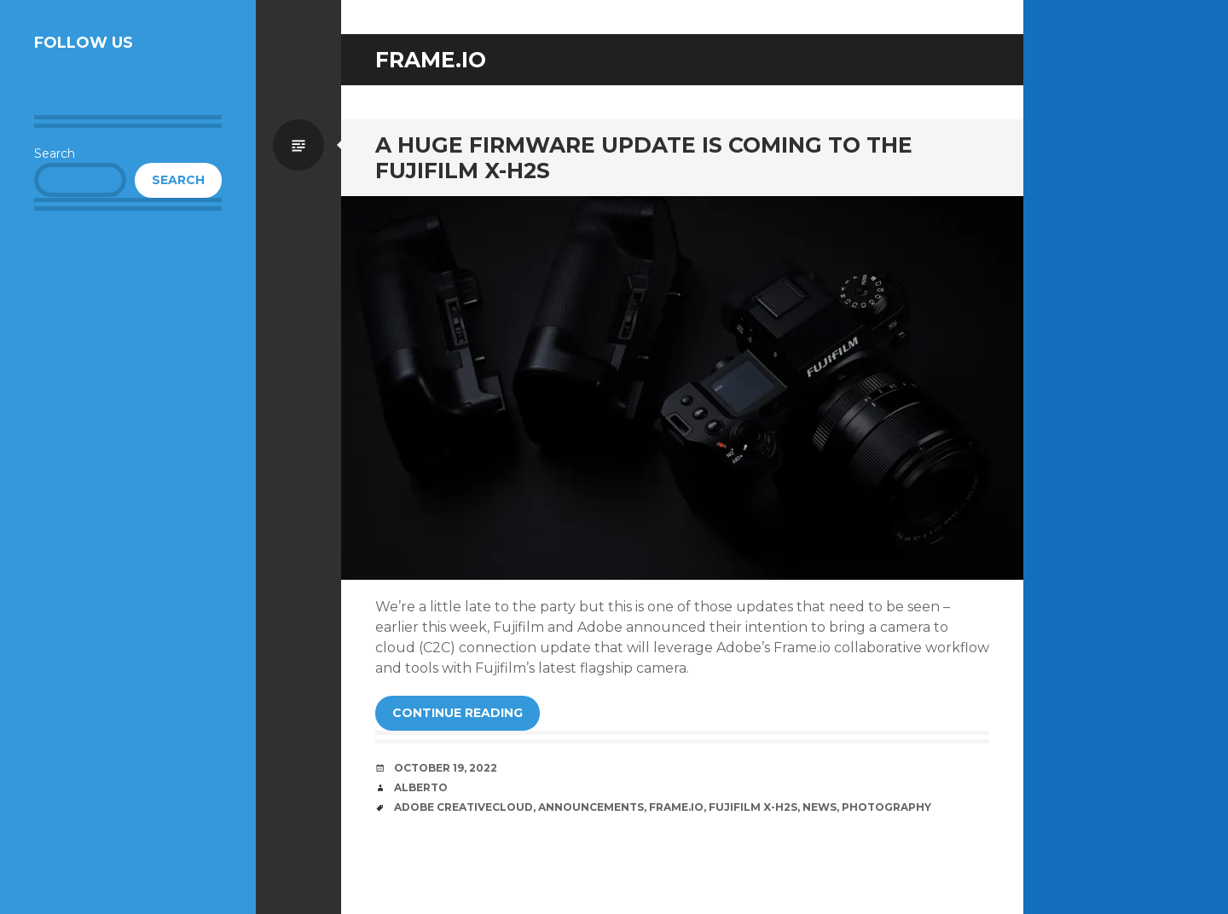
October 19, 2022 (445, 767)
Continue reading (457, 712)
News (819, 807)
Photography (886, 807)
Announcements (591, 807)
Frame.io (676, 807)
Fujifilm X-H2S (753, 807)
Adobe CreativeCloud (463, 807)
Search (54, 153)
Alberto (421, 787)
